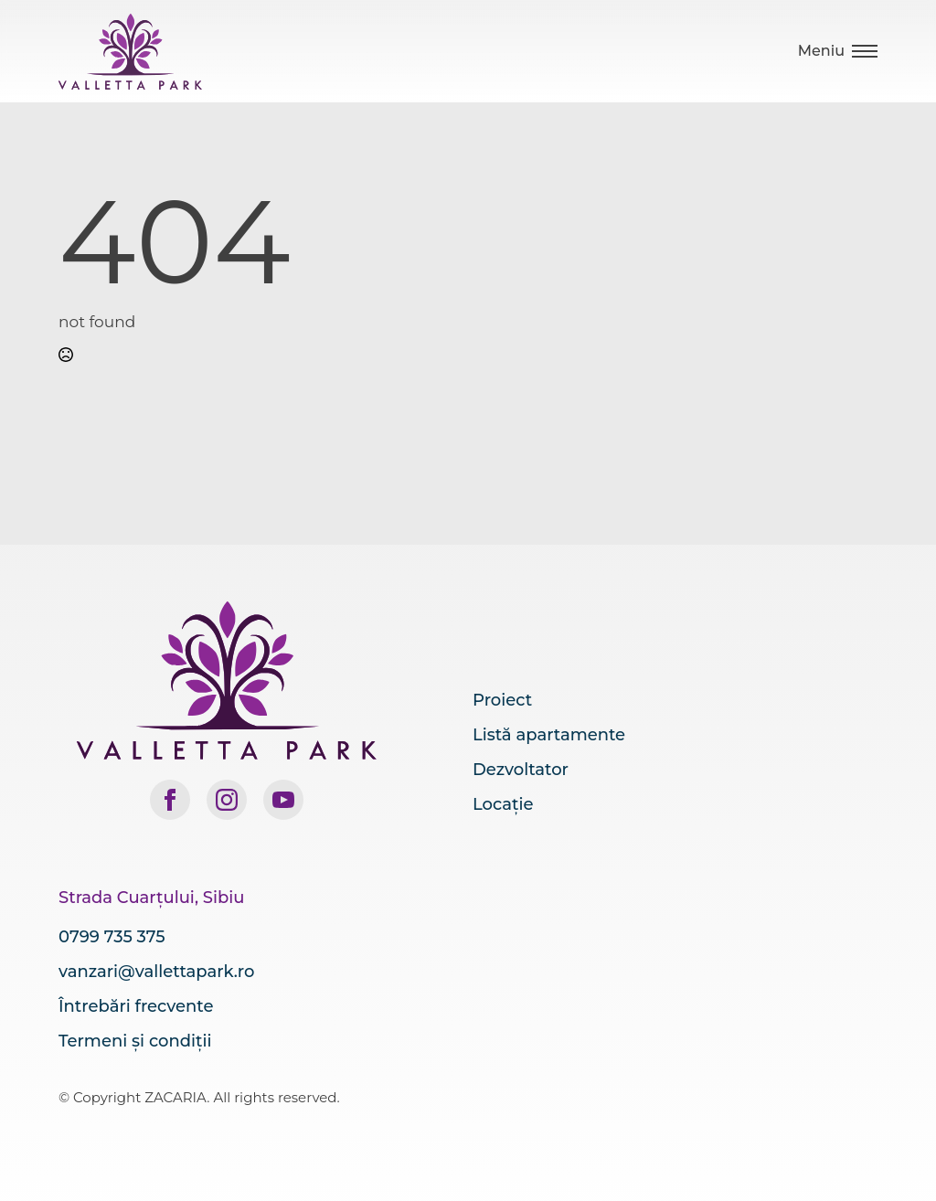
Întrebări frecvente (135, 1006)
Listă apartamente (549, 735)
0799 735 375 (111, 937)
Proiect (502, 700)
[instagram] (227, 800)
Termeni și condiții (134, 1041)
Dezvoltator (521, 770)
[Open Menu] (838, 51)
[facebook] (170, 800)
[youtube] (283, 800)
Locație (503, 804)
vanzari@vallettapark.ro (156, 972)
